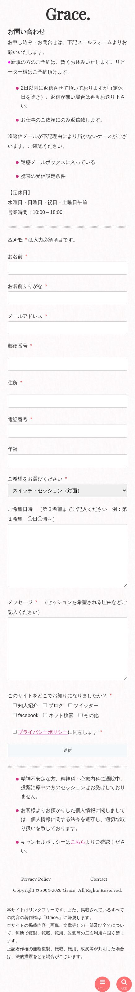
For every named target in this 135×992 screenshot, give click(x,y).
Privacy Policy (36, 904)
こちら (77, 866)
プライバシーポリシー (43, 756)
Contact (98, 904)
